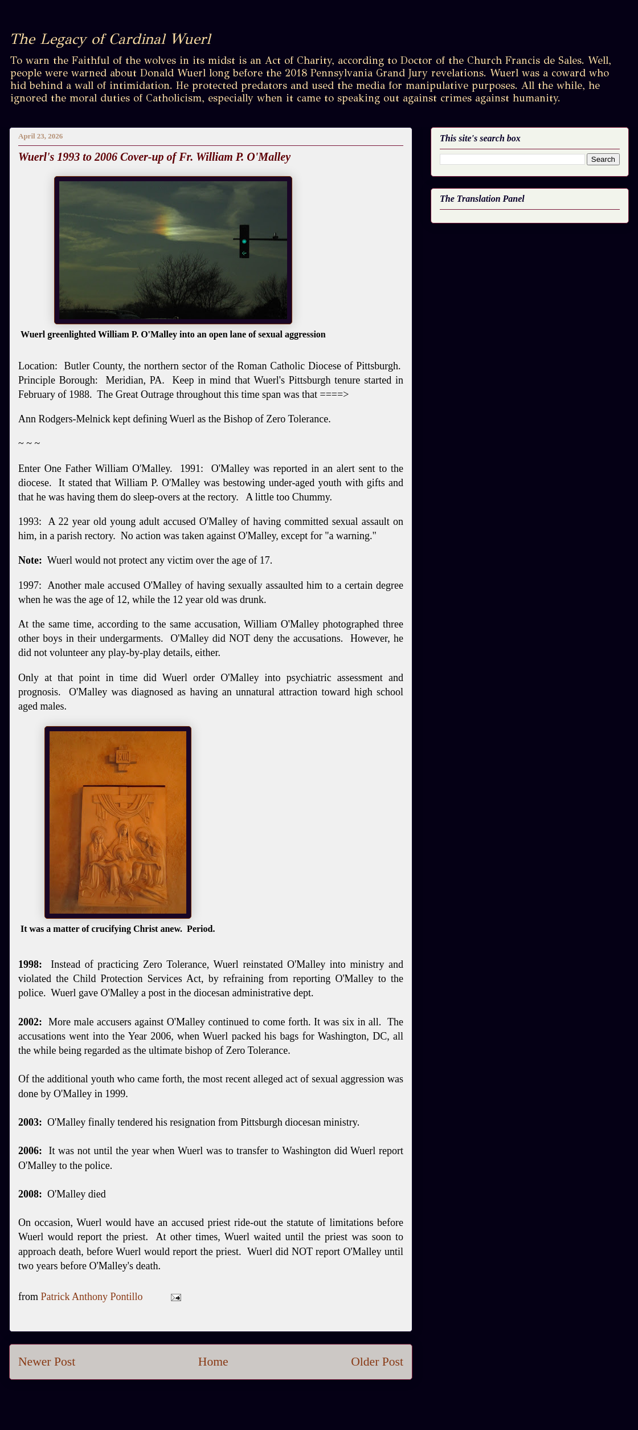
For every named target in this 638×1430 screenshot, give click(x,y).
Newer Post (46, 1361)
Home (213, 1361)
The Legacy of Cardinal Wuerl (109, 39)
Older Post (377, 1361)
